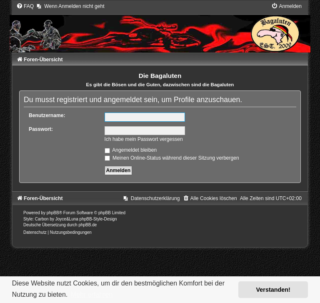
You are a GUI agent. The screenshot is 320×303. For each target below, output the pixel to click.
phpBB (53, 212)
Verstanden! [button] (273, 289)
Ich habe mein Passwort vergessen (144, 139)
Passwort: (41, 129)
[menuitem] (25, 6)
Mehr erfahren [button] (92, 294)
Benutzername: (47, 115)
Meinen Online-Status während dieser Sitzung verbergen (172, 158)
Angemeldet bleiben (131, 150)
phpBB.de (87, 225)
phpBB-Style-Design (98, 219)
